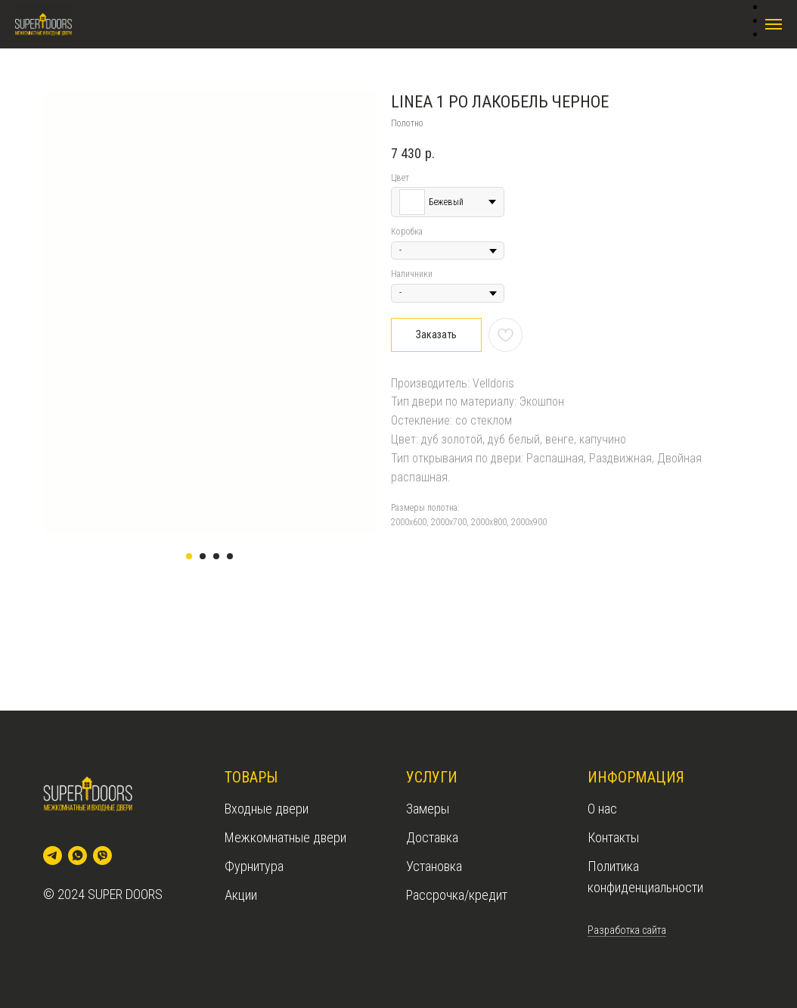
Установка (434, 866)
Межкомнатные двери (285, 837)
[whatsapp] (77, 855)
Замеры (427, 809)
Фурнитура (254, 866)
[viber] (102, 855)
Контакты (613, 837)
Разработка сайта (627, 930)
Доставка (432, 837)
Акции (241, 895)
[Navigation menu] (773, 24)
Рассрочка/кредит (456, 895)
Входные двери (267, 809)
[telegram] (52, 855)
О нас (602, 809)
